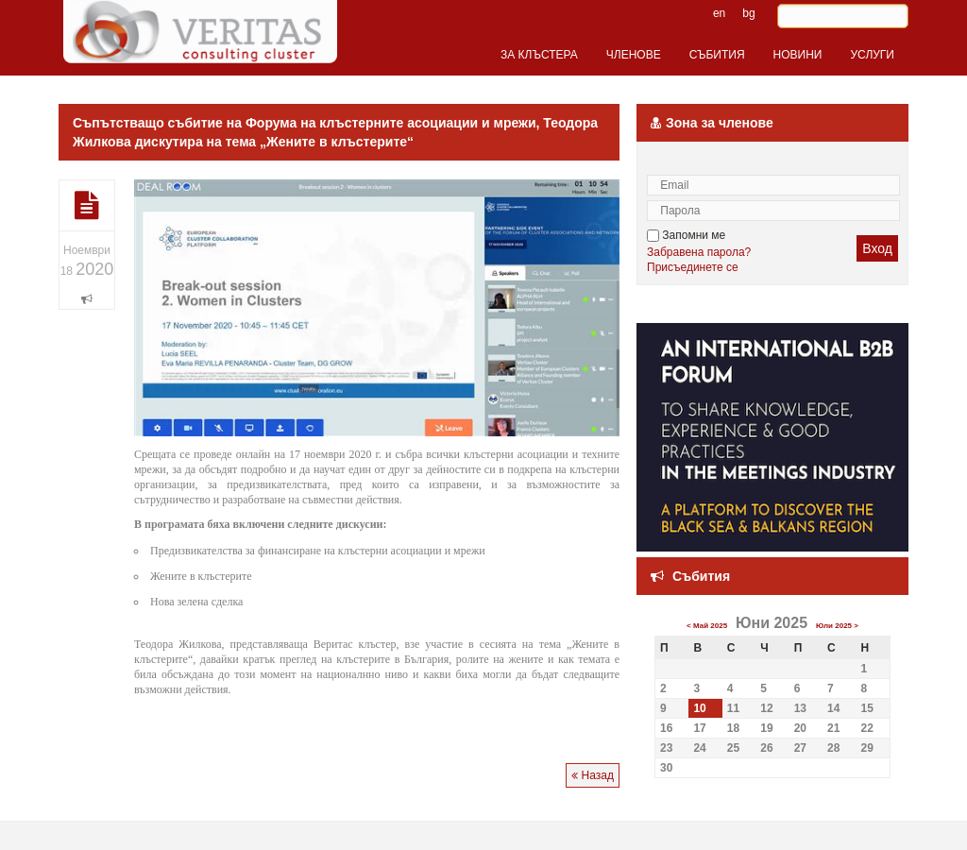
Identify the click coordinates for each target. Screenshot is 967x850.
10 (699, 708)
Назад (592, 775)
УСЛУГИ (872, 54)
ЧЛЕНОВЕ (633, 54)
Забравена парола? (699, 252)
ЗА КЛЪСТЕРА (539, 54)
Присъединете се (692, 267)
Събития (701, 576)
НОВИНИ (798, 54)
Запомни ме (686, 235)
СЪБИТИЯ (717, 54)
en (719, 13)
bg (748, 13)
